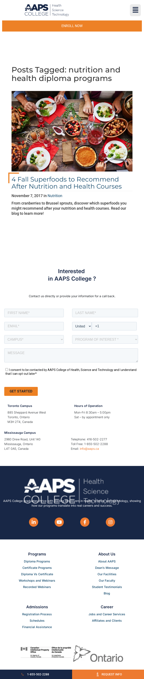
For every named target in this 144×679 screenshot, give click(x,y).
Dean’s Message (107, 567)
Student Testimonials (107, 587)
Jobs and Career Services (107, 614)
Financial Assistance (37, 627)
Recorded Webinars (37, 587)
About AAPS (107, 561)
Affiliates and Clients (107, 620)
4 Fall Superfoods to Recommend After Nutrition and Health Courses (67, 182)
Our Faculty (107, 580)
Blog (107, 593)
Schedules (37, 620)
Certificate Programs (37, 567)
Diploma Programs (37, 561)
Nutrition (55, 195)
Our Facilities (106, 574)
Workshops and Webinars (37, 580)
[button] (135, 10)
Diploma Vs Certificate (37, 574)
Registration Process (37, 614)
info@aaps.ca (89, 448)
